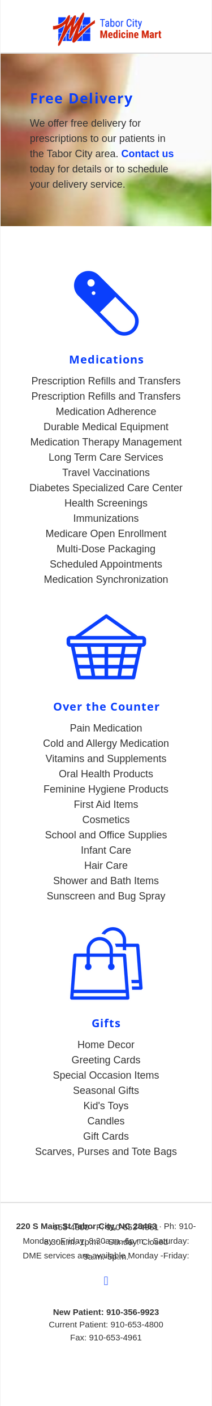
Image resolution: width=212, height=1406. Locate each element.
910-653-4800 (136, 1324)
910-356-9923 (132, 1312)
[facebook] (106, 1281)
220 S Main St (44, 1226)
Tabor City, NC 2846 (112, 1226)
